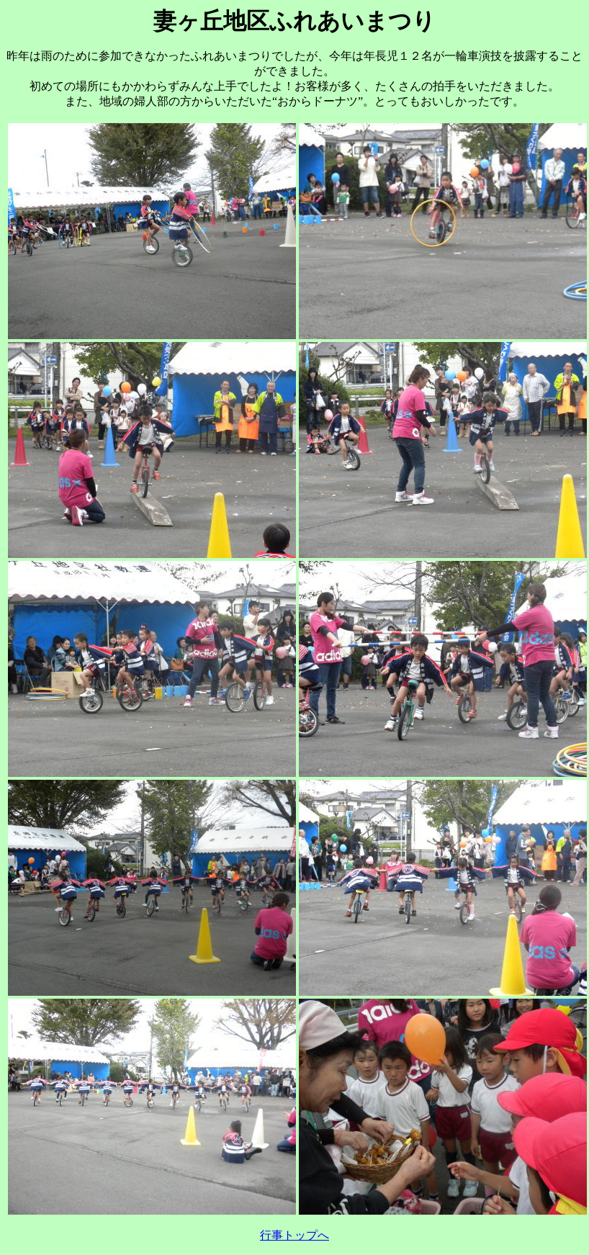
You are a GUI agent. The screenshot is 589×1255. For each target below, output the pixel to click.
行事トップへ (294, 1235)
